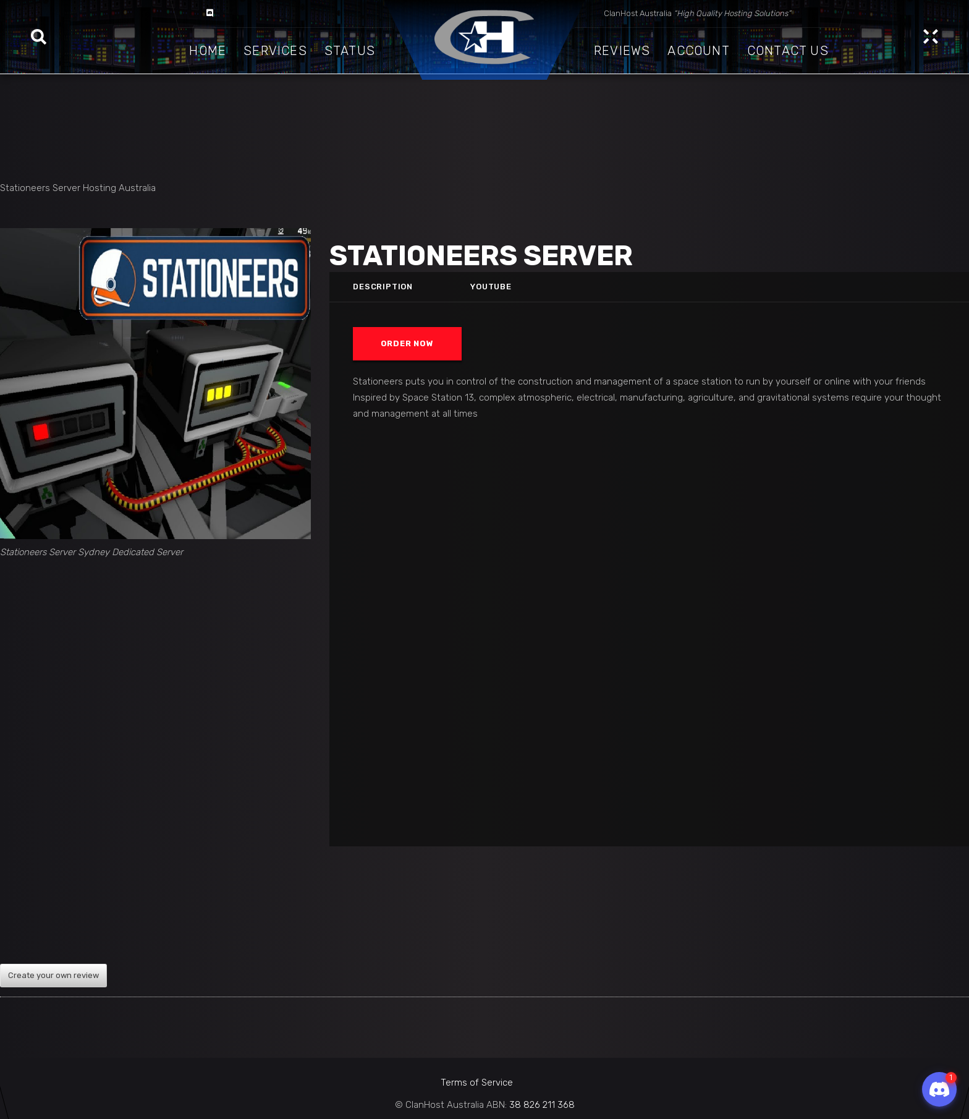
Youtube (491, 286)
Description (383, 286)
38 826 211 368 (542, 1104)
